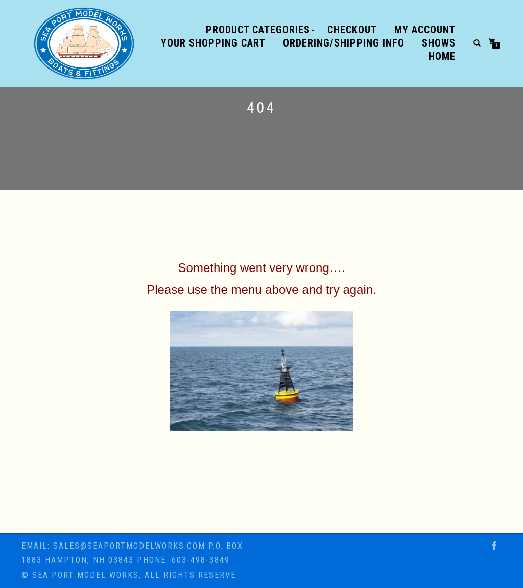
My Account (425, 30)
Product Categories (258, 30)
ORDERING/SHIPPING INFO (344, 43)
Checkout (352, 30)
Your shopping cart (213, 43)
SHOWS (439, 43)
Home (442, 56)
